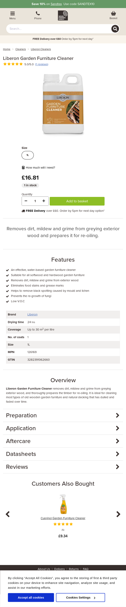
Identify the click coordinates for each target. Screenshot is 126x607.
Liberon (32, 314)
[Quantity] (35, 201)
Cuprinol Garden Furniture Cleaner (63, 518)
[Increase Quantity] (44, 201)
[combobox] (63, 28)
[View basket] (113, 15)
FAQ (85, 569)
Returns (74, 569)
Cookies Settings (80, 597)
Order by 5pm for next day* (63, 39)
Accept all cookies (31, 597)
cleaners (20, 49)
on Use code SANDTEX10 (63, 4)
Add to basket (77, 201)
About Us (44, 569)
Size (24, 148)
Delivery (59, 569)
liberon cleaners (41, 49)
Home (6, 49)
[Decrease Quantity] (26, 201)
